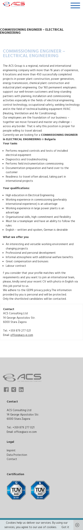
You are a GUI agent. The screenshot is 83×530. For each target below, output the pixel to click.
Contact (12, 459)
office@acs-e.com (21, 335)
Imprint (11, 450)
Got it (65, 527)
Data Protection (17, 455)
